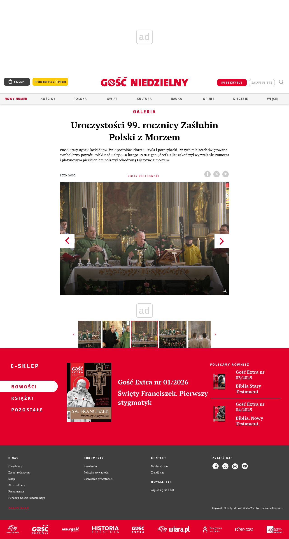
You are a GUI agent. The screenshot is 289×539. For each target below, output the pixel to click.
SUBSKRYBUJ (231, 82)
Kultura (144, 99)
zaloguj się (262, 82)
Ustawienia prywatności (98, 478)
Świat (112, 99)
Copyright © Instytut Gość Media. (231, 508)
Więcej (272, 99)
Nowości (21, 386)
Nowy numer (16, 99)
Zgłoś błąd (18, 508)
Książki (21, 398)
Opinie (208, 99)
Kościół (48, 99)
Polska (80, 99)
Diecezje (240, 99)
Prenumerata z (50, 81)
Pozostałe (21, 409)
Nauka (176, 99)
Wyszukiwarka (281, 82)
